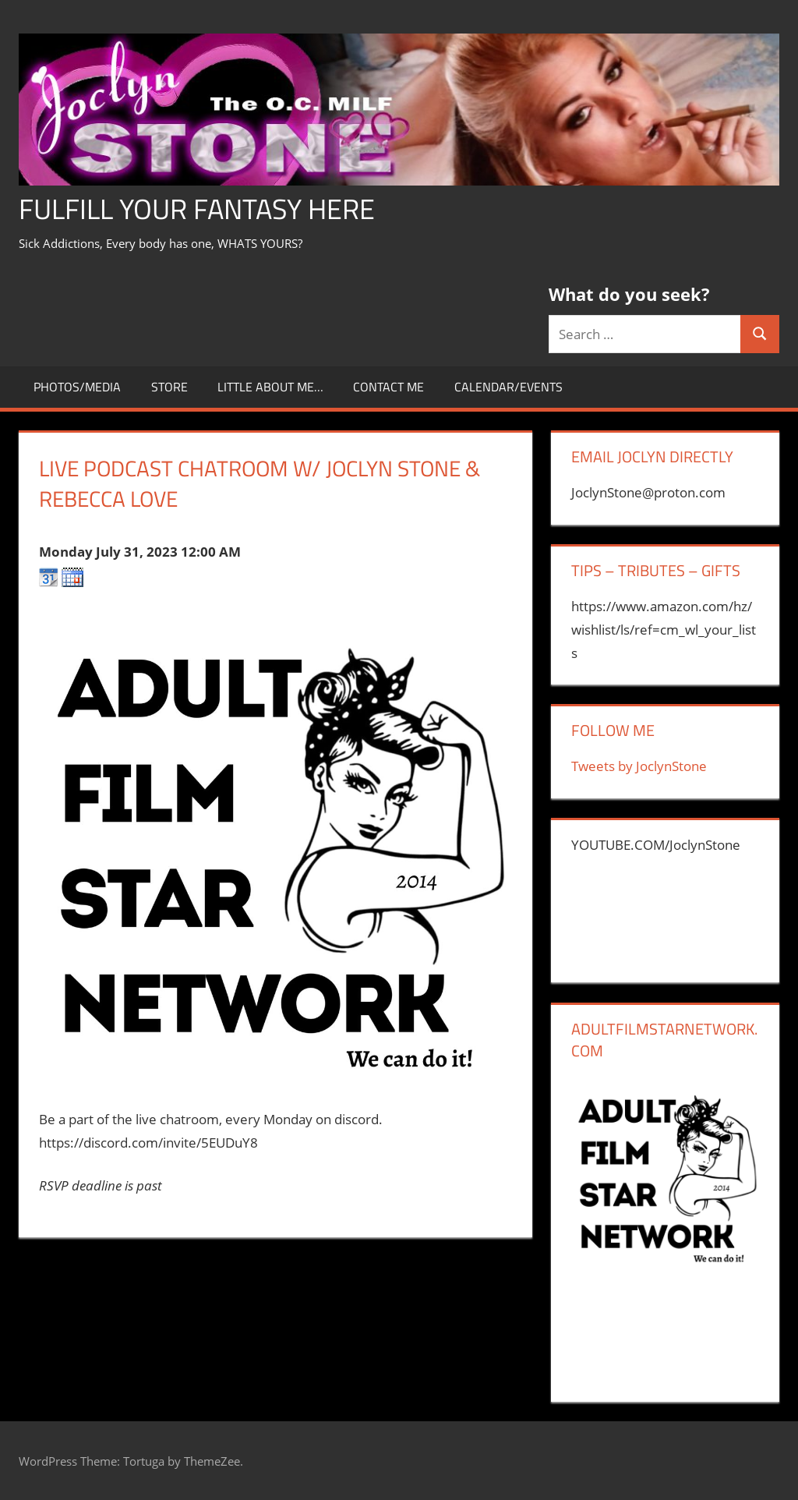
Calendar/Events (508, 386)
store (169, 386)
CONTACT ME (388, 386)
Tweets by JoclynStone (639, 766)
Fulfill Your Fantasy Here (197, 208)
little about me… (270, 386)
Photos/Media (77, 386)
